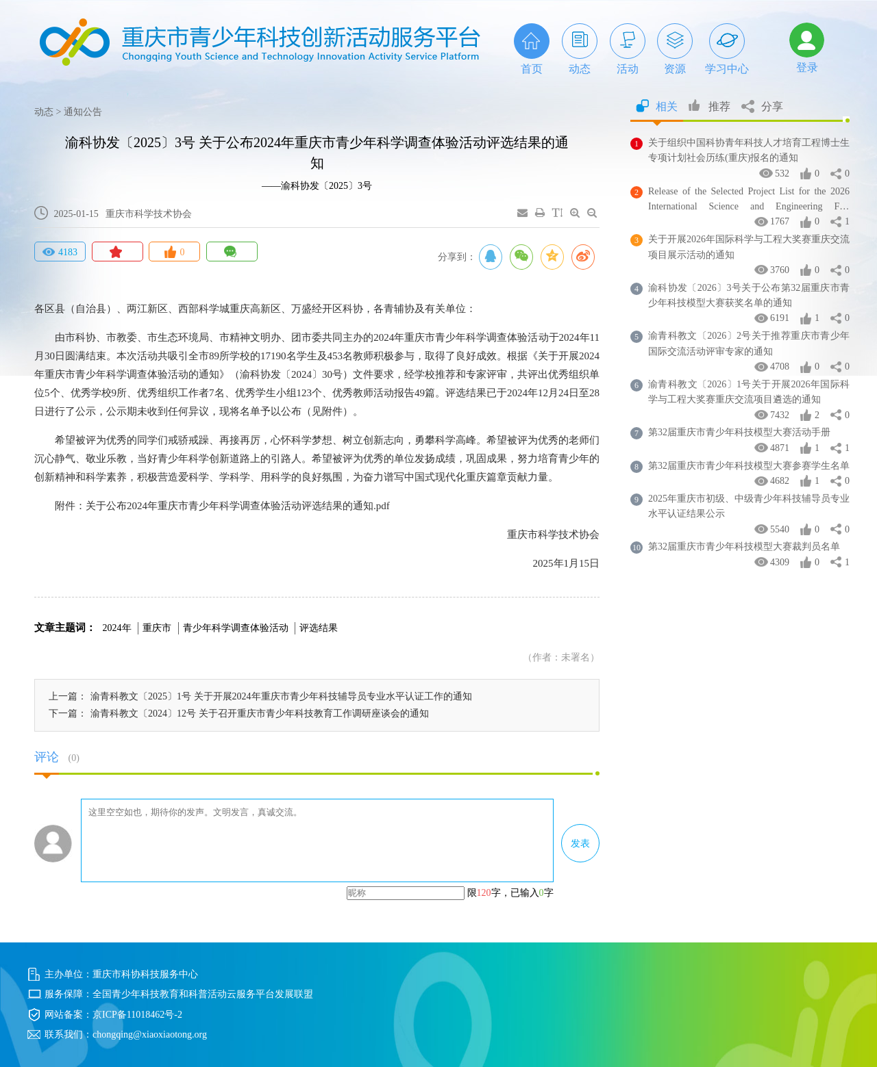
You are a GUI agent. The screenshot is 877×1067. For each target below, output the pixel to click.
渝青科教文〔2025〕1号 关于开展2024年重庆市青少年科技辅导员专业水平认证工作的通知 (281, 696)
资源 (675, 49)
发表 (580, 843)
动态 (579, 49)
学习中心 (727, 49)
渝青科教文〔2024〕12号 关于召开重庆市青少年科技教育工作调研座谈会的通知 (259, 713)
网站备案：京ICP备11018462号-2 (113, 1015)
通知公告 (83, 112)
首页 (531, 49)
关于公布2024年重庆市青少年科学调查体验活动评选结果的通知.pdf (238, 505)
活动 (627, 49)
